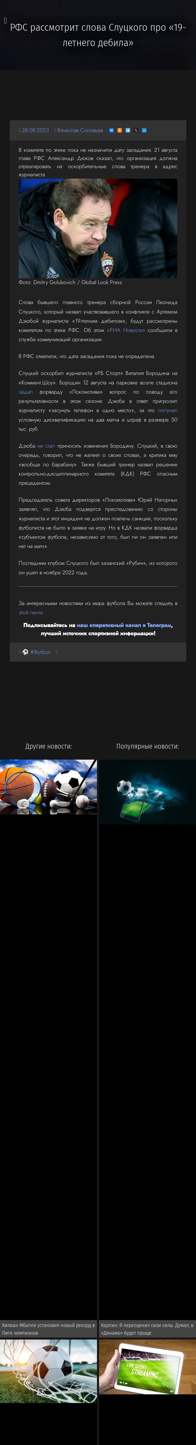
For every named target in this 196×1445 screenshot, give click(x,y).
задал (26, 392)
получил (167, 410)
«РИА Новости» (126, 330)
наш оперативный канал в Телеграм (124, 625)
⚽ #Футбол (36, 652)
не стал (46, 446)
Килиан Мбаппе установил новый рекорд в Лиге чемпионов (48, 1329)
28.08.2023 (35, 130)
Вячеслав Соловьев (80, 130)
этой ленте (31, 612)
